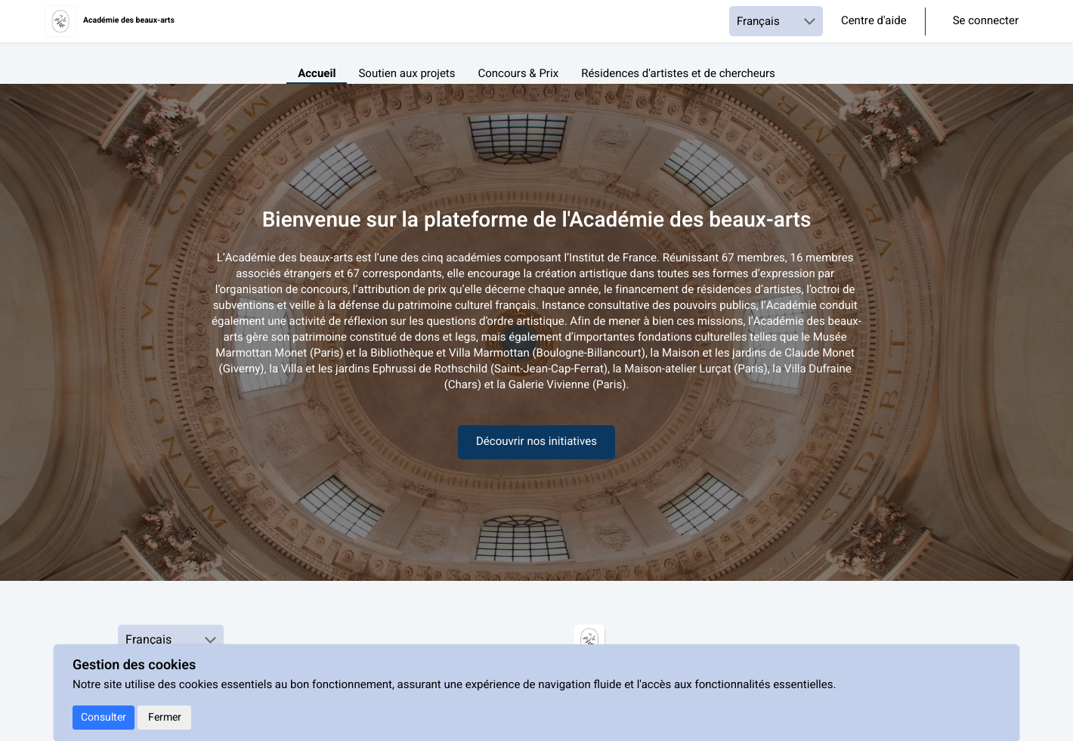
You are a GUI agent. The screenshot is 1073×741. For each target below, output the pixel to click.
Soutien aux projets (406, 74)
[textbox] (536, 330)
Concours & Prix (518, 74)
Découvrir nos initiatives (536, 442)
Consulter (103, 717)
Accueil (317, 74)
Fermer (164, 717)
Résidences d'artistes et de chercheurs (678, 74)
